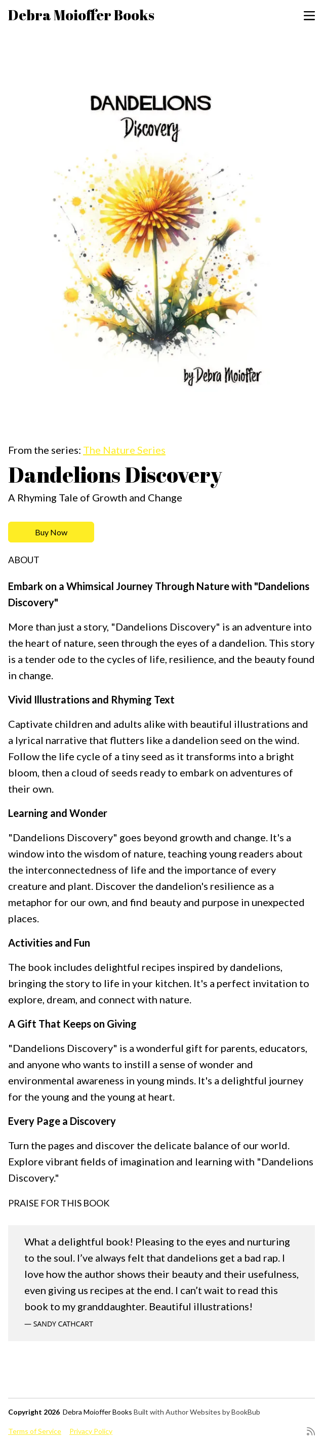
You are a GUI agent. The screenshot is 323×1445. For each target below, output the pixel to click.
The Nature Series (124, 450)
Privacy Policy (90, 1431)
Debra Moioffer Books (81, 14)
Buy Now (51, 532)
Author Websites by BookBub (213, 1412)
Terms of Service (34, 1431)
